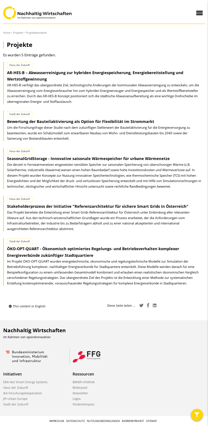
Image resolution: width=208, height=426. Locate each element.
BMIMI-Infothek (84, 382)
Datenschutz (75, 421)
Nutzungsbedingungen (103, 421)
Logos (77, 399)
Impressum (56, 421)
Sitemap (151, 421)
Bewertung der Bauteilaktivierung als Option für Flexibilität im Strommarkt (80, 121)
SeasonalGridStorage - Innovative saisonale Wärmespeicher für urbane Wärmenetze (88, 158)
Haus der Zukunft (15, 388)
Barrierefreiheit (133, 421)
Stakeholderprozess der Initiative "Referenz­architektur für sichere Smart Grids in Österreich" (97, 206)
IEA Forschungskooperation (22, 393)
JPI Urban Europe (15, 399)
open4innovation (38, 337)
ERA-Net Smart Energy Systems (25, 382)
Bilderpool (80, 388)
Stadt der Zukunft (15, 404)
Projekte (18, 32)
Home (6, 32)
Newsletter (80, 393)
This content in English (27, 306)
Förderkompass (84, 404)
